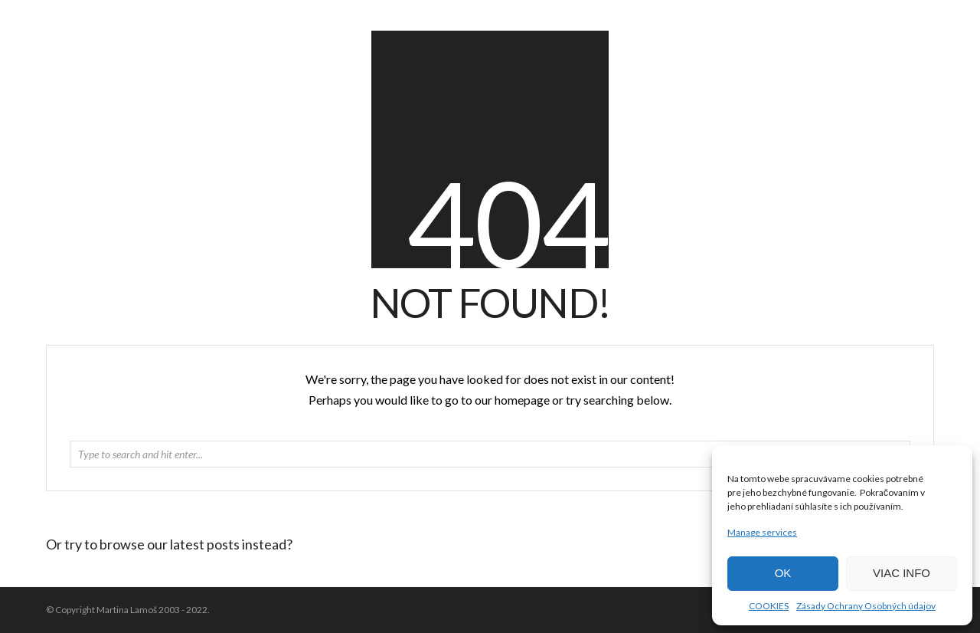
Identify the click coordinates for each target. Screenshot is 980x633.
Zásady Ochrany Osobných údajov (866, 606)
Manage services (762, 532)
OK (783, 572)
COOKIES (769, 606)
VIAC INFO (901, 572)
